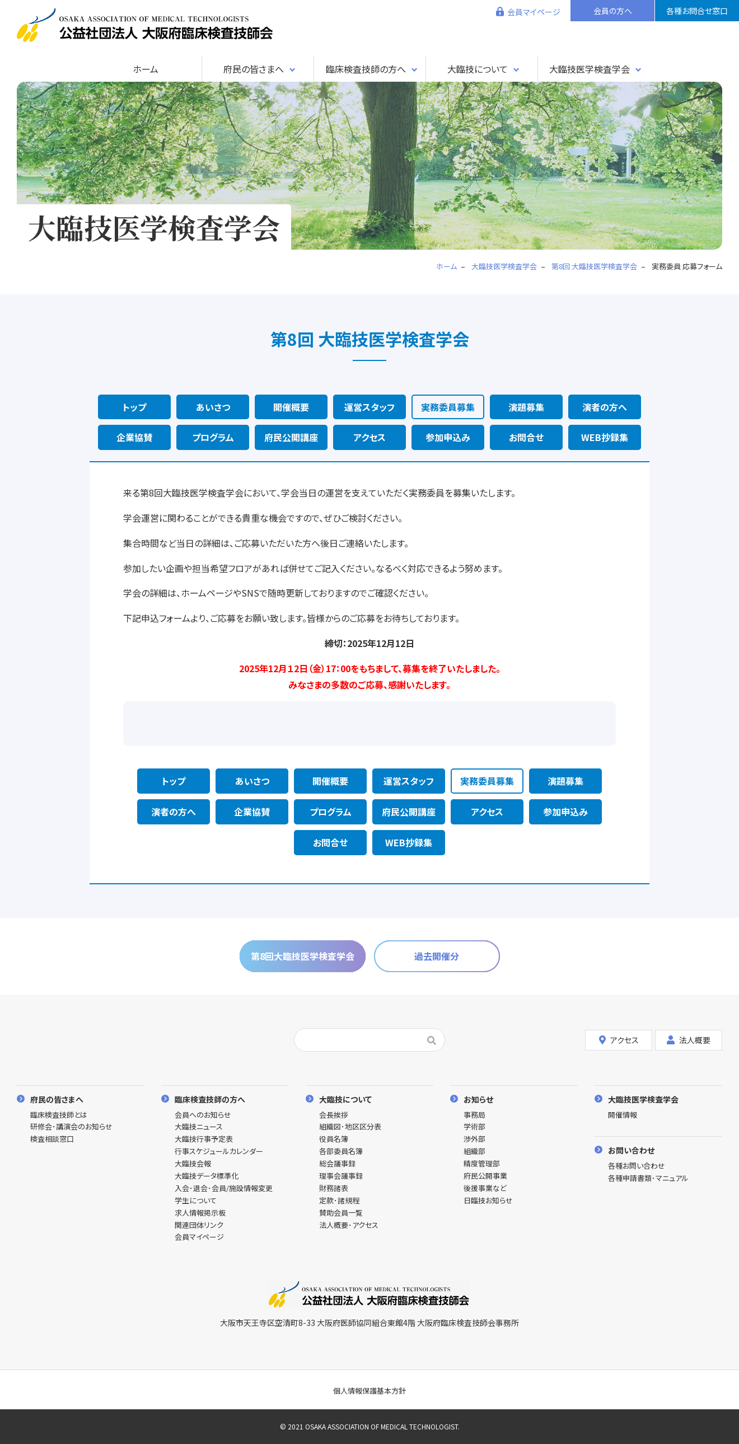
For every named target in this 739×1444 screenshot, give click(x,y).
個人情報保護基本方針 (369, 1390)
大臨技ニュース (199, 1127)
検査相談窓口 (52, 1139)
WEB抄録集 (604, 437)
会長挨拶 (333, 1115)
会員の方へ (612, 10)
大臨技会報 (193, 1164)
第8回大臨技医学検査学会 (302, 956)
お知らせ (478, 1099)
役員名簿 (333, 1139)
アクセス (369, 437)
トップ (134, 407)
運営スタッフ (369, 407)
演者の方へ (604, 407)
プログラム (213, 437)
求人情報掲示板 (200, 1213)
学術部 (474, 1127)
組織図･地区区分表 (350, 1127)
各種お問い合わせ (636, 1166)
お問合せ (526, 437)
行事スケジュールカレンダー (219, 1151)
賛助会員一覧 (341, 1213)
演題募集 (526, 407)
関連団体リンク (199, 1225)
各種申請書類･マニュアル (648, 1178)
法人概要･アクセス (348, 1225)
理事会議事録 (341, 1176)
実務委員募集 (448, 407)
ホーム (145, 69)
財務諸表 (333, 1188)
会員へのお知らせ (203, 1115)
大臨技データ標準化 (206, 1176)
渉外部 (474, 1139)
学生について (196, 1201)
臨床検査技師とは (58, 1115)
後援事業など (485, 1188)
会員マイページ (533, 11)
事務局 (474, 1115)
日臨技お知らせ (488, 1201)
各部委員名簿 (341, 1151)
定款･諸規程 (339, 1201)
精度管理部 (482, 1164)
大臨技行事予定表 (204, 1139)
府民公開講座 (291, 437)
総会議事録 (337, 1164)
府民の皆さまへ (253, 69)
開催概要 (291, 407)
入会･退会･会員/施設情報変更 (224, 1188)
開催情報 (622, 1115)
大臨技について (477, 69)
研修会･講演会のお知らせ (71, 1127)
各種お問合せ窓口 (697, 10)
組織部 (474, 1151)
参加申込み (447, 437)
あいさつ (213, 407)
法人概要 (688, 1040)
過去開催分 (436, 956)
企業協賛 (134, 437)
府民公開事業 (485, 1176)
